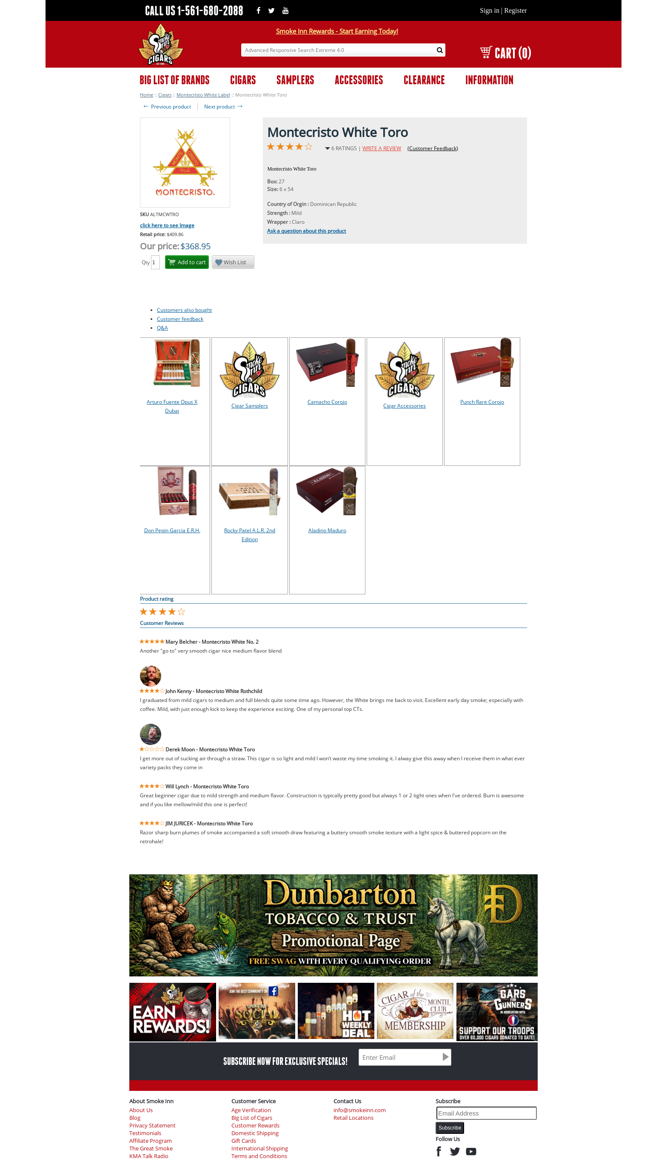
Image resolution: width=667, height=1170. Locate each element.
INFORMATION (489, 80)
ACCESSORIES (359, 80)
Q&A (162, 327)
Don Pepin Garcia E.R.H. (172, 530)
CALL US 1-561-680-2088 (194, 10)
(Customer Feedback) (433, 148)
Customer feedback (180, 318)
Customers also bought (184, 310)
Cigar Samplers (249, 405)
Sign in (489, 10)
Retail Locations (353, 1117)
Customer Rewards (255, 1125)
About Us (141, 1110)
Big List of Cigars (251, 1117)
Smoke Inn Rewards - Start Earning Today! (337, 31)
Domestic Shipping (255, 1133)
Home (146, 94)
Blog (134, 1117)
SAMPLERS (295, 80)
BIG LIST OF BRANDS (175, 80)
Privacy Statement (152, 1125)
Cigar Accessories (404, 405)
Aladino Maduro (327, 530)
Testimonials (145, 1133)
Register (515, 10)
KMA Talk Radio (148, 1156)
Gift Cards (243, 1140)
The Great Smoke (151, 1148)
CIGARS (243, 80)
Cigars (164, 94)
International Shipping (259, 1148)
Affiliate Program (150, 1140)
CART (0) (505, 53)
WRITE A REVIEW (381, 148)
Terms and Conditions (259, 1156)
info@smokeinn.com (360, 1110)
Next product (224, 106)
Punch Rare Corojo (482, 401)
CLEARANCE (424, 80)
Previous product (166, 106)
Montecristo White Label (203, 94)
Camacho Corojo (327, 401)
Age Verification (251, 1110)
